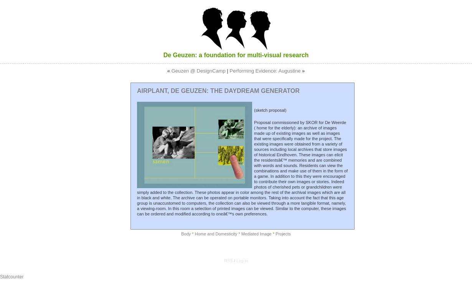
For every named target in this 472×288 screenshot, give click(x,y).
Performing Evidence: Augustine (264, 71)
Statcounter (11, 277)
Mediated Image (256, 234)
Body (186, 234)
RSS (228, 260)
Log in (242, 260)
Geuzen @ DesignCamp (199, 71)
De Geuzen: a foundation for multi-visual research (236, 55)
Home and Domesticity (216, 234)
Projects (283, 234)
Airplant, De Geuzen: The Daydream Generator (218, 91)
